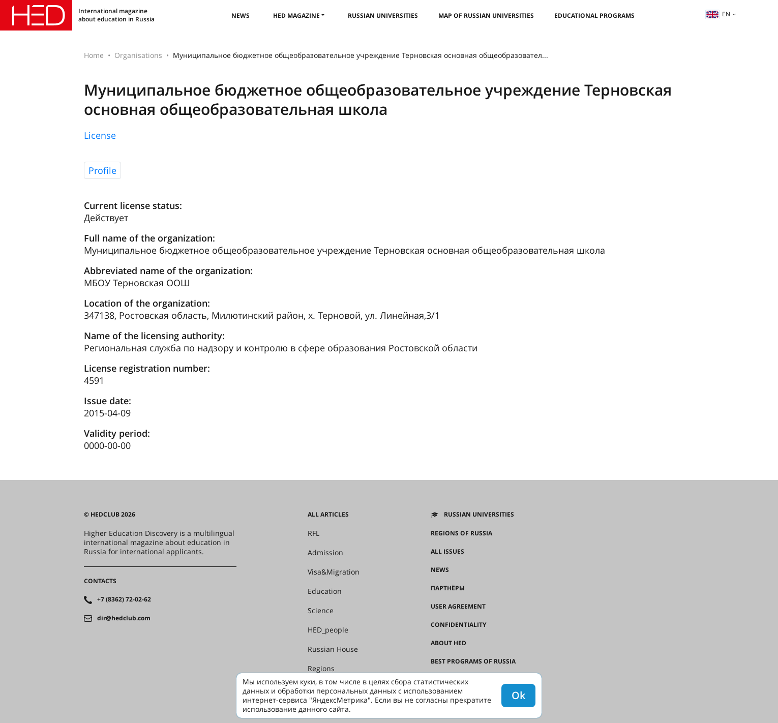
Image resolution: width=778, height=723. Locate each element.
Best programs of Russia (473, 661)
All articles (328, 514)
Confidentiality (458, 625)
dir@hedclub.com (124, 618)
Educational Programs (594, 15)
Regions (321, 668)
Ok (518, 695)
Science (321, 610)
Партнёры (448, 588)
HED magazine (296, 15)
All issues (447, 552)
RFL (313, 533)
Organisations (138, 55)
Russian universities (383, 15)
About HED (448, 643)
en (718, 14)
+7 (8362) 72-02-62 (124, 599)
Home (94, 55)
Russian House (333, 649)
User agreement (458, 606)
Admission (325, 552)
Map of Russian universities (486, 15)
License (100, 135)
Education (325, 591)
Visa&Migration (334, 572)
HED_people (328, 630)
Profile (102, 170)
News (240, 15)
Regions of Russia (461, 533)
